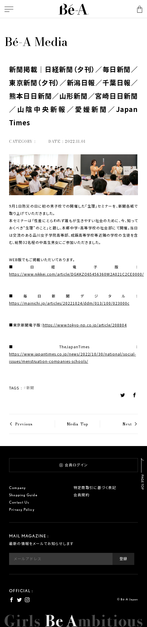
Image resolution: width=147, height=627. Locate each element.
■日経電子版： (73, 270)
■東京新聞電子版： (68, 324)
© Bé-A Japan (127, 599)
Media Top (77, 424)
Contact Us (19, 502)
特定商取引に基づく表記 (95, 487)
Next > (130, 424)
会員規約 (82, 495)
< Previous (21, 424)
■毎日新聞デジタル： (73, 299)
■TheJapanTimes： (73, 354)
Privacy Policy (21, 509)
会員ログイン (73, 465)
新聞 (30, 388)
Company (17, 487)
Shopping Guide (23, 495)
